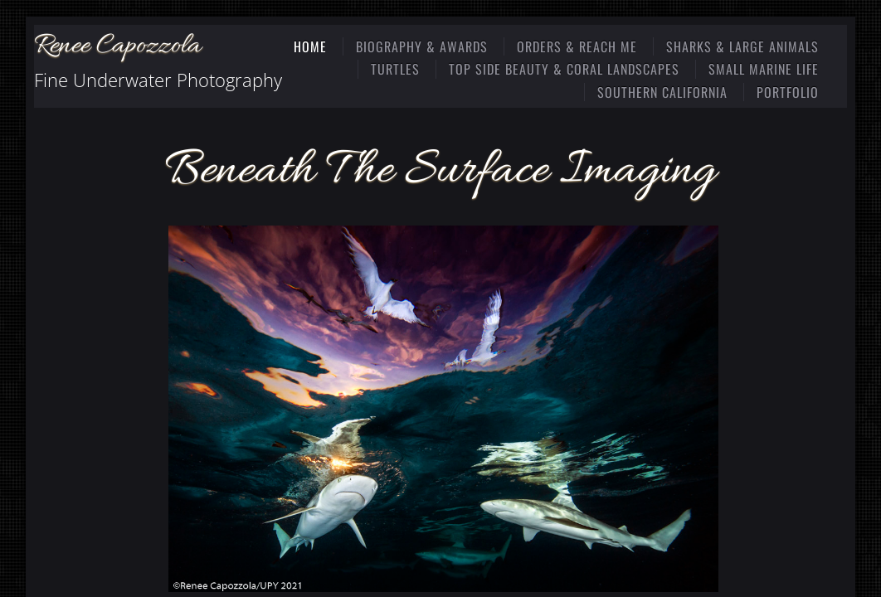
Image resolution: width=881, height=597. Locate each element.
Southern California (662, 92)
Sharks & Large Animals (742, 46)
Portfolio (788, 92)
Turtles (395, 69)
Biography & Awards (422, 46)
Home (310, 46)
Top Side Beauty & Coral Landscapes (564, 69)
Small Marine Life (763, 69)
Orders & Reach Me (577, 46)
